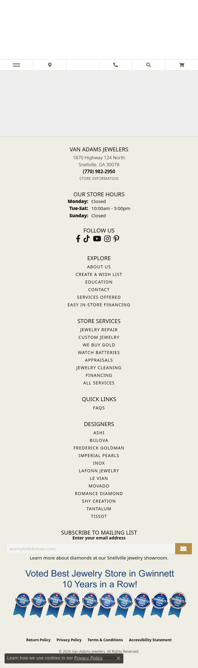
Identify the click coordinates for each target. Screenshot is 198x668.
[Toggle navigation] (16, 65)
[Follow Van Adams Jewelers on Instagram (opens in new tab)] (107, 239)
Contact (99, 289)
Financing (99, 375)
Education (99, 282)
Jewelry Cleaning (99, 367)
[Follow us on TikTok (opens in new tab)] (86, 239)
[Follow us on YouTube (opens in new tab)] (97, 239)
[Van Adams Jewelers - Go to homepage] (99, 30)
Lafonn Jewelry (99, 470)
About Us (99, 267)
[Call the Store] (99, 171)
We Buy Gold (99, 345)
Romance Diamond (99, 493)
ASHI (99, 433)
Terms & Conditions (105, 639)
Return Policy (38, 639)
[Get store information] (99, 178)
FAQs (99, 408)
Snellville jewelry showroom (137, 558)
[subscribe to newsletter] (183, 548)
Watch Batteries (99, 352)
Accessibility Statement (150, 639)
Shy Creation (99, 501)
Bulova (99, 440)
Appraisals (99, 360)
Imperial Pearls (99, 455)
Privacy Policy (69, 639)
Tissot (99, 516)
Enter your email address (99, 538)
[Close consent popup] (118, 658)
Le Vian (99, 478)
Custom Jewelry (99, 337)
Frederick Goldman (99, 448)
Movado (99, 486)
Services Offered (99, 297)
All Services (99, 383)
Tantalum (99, 508)
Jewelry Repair (99, 329)
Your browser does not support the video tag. (99, 103)
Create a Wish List (99, 274)
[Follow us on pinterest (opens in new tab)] (116, 239)
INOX (99, 463)
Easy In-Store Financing (99, 305)
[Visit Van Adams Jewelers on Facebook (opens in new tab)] (78, 239)
